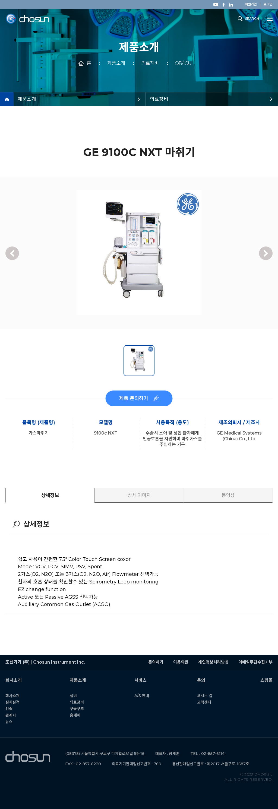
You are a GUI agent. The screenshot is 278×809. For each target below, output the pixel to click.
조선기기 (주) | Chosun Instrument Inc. (27, 756)
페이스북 (223, 5)
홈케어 (77, 715)
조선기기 (27, 19)
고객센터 (207, 702)
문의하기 (155, 662)
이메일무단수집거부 (255, 662)
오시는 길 (207, 696)
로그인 (268, 4)
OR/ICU (183, 63)
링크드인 (231, 5)
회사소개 (15, 696)
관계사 (13, 715)
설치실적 (15, 702)
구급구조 (79, 709)
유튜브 (215, 4)
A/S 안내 (144, 696)
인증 (11, 709)
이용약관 (180, 662)
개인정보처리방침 (213, 662)
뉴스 (11, 722)
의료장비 (150, 63)
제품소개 (116, 63)
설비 (75, 696)
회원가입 (251, 4)
